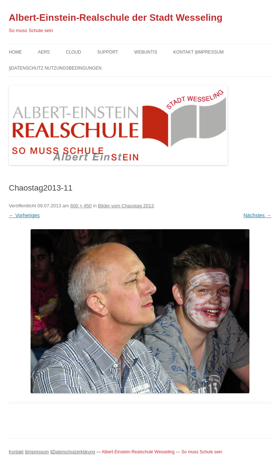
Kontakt (16, 451)
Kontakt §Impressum (198, 52)
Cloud (73, 52)
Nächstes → (257, 215)
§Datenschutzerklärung (72, 451)
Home (15, 52)
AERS (44, 52)
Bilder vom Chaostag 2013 (125, 205)
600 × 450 (81, 205)
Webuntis (145, 52)
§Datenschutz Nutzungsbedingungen (55, 68)
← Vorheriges (24, 215)
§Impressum (37, 451)
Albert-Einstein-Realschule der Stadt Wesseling (115, 17)
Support (107, 52)
